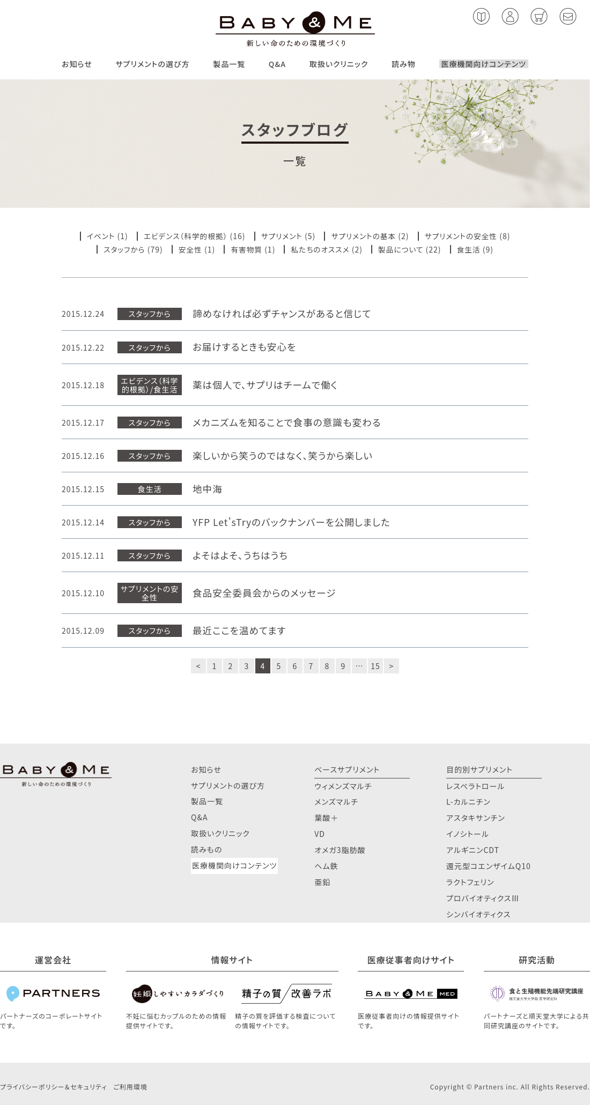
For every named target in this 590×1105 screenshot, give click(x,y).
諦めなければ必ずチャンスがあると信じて (284, 313)
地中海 (208, 488)
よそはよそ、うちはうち (241, 555)
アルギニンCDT (472, 849)
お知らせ (77, 63)
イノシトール (467, 833)
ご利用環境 (130, 1086)
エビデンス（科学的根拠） (184, 236)
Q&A (277, 63)
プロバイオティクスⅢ (482, 897)
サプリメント (281, 236)
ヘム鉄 (326, 865)
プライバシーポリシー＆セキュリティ (53, 1086)
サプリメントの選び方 (152, 63)
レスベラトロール (475, 785)
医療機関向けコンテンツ (483, 63)
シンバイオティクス (478, 913)
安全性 (189, 248)
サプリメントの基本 (364, 236)
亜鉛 (322, 881)
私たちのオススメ (321, 248)
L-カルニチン (468, 801)
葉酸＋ (326, 817)
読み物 (404, 63)
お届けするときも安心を (245, 346)
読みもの (206, 848)
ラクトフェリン (470, 881)
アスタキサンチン (475, 817)
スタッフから (122, 248)
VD (319, 833)
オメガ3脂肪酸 (339, 849)
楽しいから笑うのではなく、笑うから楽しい (285, 455)
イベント (97, 236)
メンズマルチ (336, 801)
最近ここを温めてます (240, 630)
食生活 (471, 248)
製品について (402, 248)
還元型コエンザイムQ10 (488, 865)
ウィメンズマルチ (343, 785)
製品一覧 (229, 63)
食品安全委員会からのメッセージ (266, 592)
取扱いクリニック (338, 63)
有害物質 (246, 248)
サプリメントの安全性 (463, 236)
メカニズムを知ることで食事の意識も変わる (289, 421)
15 (375, 664)
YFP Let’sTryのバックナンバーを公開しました (294, 522)
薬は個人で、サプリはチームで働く (267, 384)
